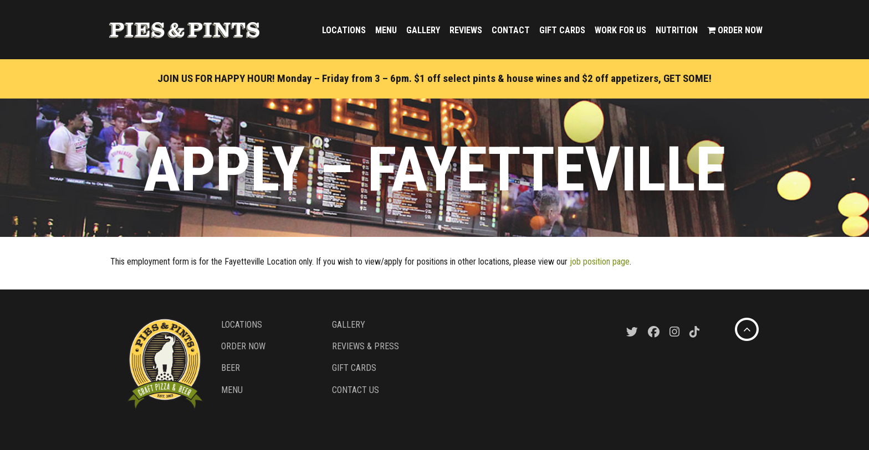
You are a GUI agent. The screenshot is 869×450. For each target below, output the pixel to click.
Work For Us (620, 30)
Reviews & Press (365, 346)
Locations (344, 30)
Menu (386, 30)
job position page (600, 261)
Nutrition (677, 30)
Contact (511, 30)
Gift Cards (562, 30)
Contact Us (355, 390)
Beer (230, 368)
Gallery (423, 30)
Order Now (735, 30)
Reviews (465, 30)
